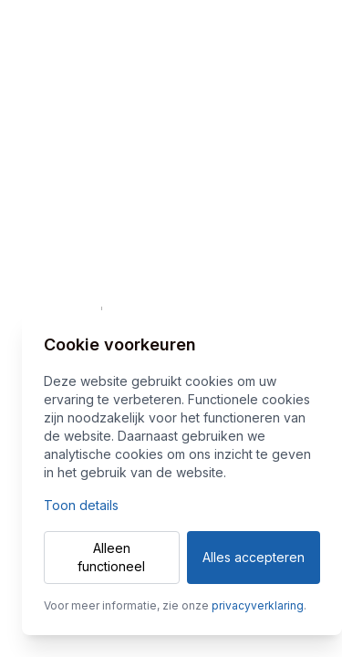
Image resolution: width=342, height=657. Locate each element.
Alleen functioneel (111, 557)
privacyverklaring (258, 605)
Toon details (81, 505)
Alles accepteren (253, 557)
